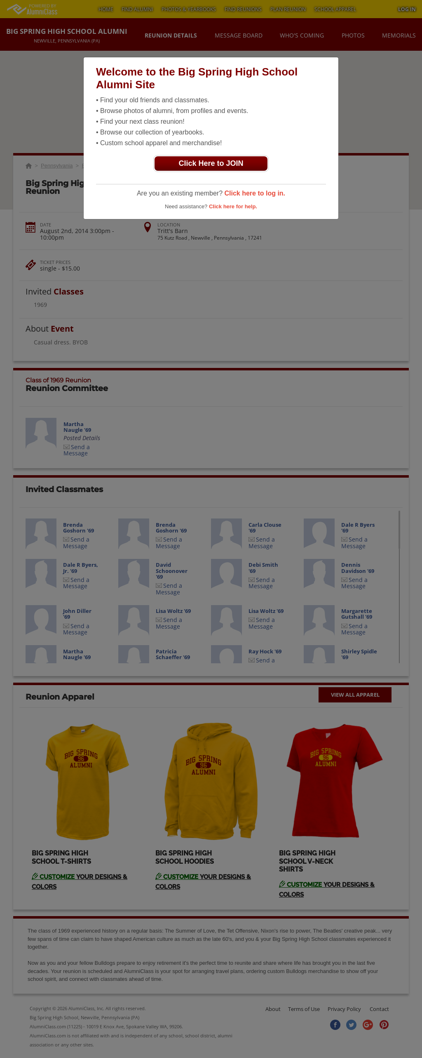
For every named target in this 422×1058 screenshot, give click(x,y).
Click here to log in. (254, 193)
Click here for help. (233, 206)
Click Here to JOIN (210, 163)
